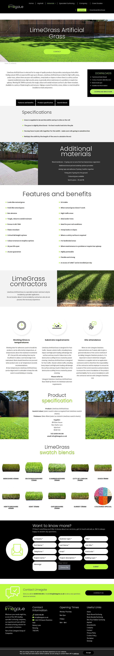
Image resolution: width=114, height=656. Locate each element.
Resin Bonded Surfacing (95, 620)
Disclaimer (90, 641)
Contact (89, 633)
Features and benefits (26, 106)
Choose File (64, 571)
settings (76, 654)
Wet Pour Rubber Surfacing (96, 623)
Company (90, 631)
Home (89, 615)
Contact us (99, 602)
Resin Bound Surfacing (94, 618)
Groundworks (91, 628)
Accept (88, 653)
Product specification (45, 106)
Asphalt (89, 625)
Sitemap (89, 644)
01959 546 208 (109, 2)
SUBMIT (96, 570)
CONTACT (57, 55)
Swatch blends (62, 106)
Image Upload (62, 566)
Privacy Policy (91, 636)
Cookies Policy (91, 639)
